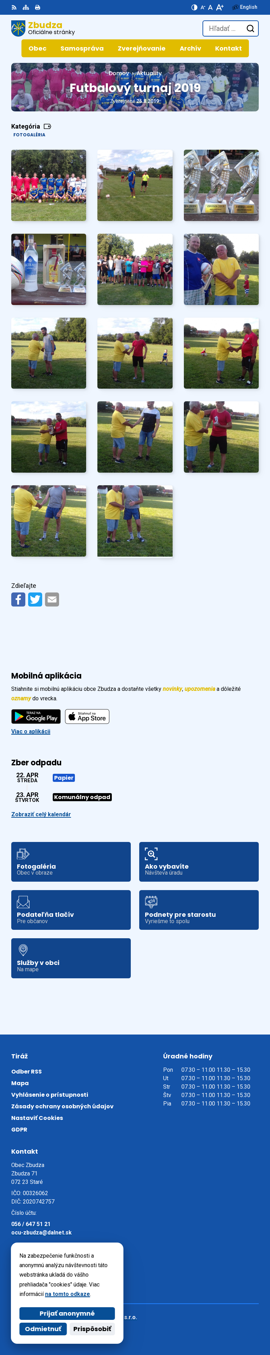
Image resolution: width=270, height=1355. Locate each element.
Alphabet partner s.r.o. (107, 1317)
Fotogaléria (29, 135)
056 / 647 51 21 (31, 1224)
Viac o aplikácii (30, 731)
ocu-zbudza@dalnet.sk (41, 1232)
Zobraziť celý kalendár (41, 814)
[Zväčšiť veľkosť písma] (219, 7)
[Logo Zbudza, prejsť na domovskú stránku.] (43, 28)
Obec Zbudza (94, 1326)
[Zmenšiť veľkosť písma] (203, 7)
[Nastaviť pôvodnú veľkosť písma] (210, 7)
